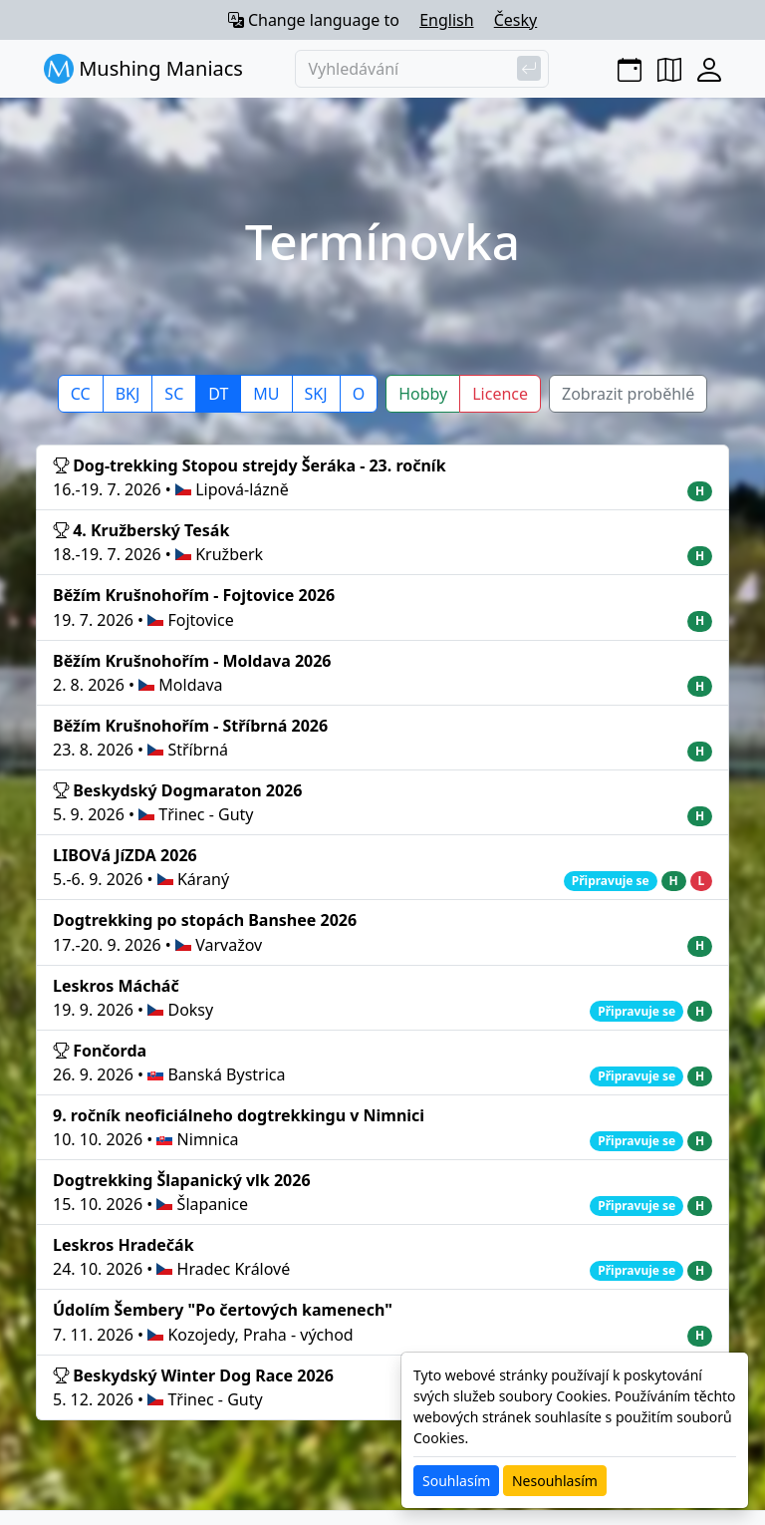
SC (173, 394)
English (446, 20)
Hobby (422, 394)
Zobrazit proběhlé (628, 394)
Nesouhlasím (555, 1480)
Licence (500, 394)
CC (81, 394)
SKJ (316, 394)
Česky (516, 20)
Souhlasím (456, 1480)
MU (266, 394)
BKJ (128, 394)
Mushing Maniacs (143, 69)
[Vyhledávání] (422, 69)
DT (218, 394)
